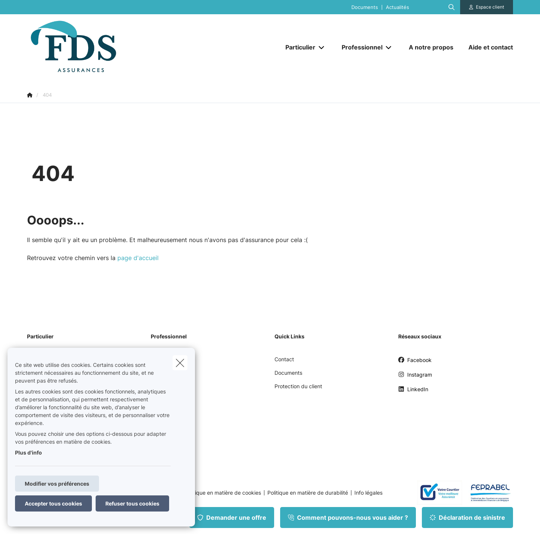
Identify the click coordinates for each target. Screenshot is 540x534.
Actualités (397, 7)
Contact (284, 359)
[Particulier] (297, 47)
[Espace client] (486, 7)
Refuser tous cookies (132, 503)
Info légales (368, 492)
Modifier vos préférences (57, 483)
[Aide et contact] (487, 47)
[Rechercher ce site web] (451, 7)
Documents (364, 7)
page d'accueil (138, 258)
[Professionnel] (359, 47)
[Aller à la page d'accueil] (102, 47)
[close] (180, 362)
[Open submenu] (322, 47)
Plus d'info (28, 452)
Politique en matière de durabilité (307, 492)
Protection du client (298, 386)
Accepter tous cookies (53, 503)
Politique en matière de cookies (222, 492)
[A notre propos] (431, 47)
